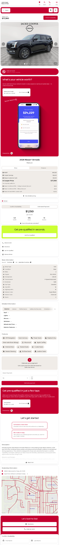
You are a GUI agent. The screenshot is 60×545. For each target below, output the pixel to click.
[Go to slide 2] (27, 64)
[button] (39, 3)
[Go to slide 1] (25, 64)
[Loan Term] (15, 378)
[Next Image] (55, 44)
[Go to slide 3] (29, 64)
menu (57, 4)
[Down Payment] (30, 373)
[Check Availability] (50, 18)
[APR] (44, 378)
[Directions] (6, 246)
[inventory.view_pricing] (30, 196)
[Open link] (4, 201)
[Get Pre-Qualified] (29, 235)
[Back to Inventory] (6, 10)
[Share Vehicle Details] (56, 10)
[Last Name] (44, 540)
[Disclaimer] (3, 172)
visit (39, 4)
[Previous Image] (3, 44)
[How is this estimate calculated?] (30, 223)
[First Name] (15, 540)
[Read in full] (30, 462)
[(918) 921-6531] (7, 243)
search (44, 4)
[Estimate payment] (30, 383)
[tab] (15, 168)
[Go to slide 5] (34, 64)
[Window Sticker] (7, 254)
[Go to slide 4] (32, 64)
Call (49, 4)
